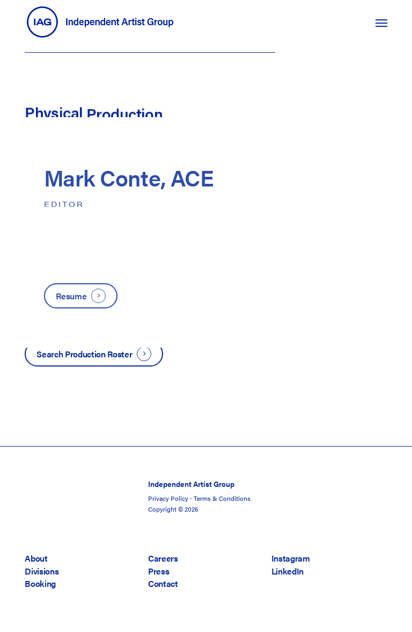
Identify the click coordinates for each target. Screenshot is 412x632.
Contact (163, 583)
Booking (40, 583)
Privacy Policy (168, 498)
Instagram (290, 558)
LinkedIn (287, 571)
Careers (163, 558)
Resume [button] (71, 296)
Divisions (41, 571)
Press (158, 571)
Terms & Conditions (222, 498)
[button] (381, 22)
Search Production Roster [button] (84, 354)
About (36, 558)
